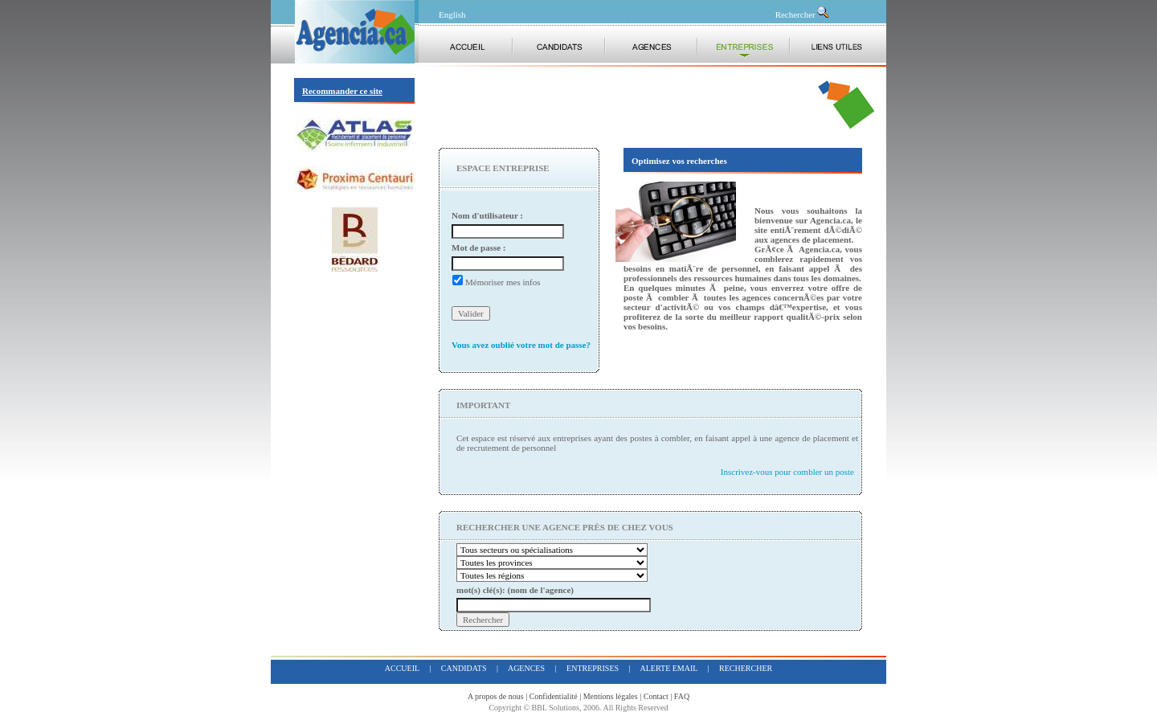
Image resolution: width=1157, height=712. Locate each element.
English (452, 14)
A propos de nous (496, 696)
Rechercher (802, 14)
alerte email (669, 668)
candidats (464, 668)
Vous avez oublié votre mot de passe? (521, 345)
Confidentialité (553, 696)
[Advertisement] (627, 104)
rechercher (745, 668)
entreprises (592, 668)
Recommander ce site (342, 91)
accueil (402, 668)
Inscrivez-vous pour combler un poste (787, 472)
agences (526, 668)
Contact (656, 696)
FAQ (681, 696)
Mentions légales (610, 696)
